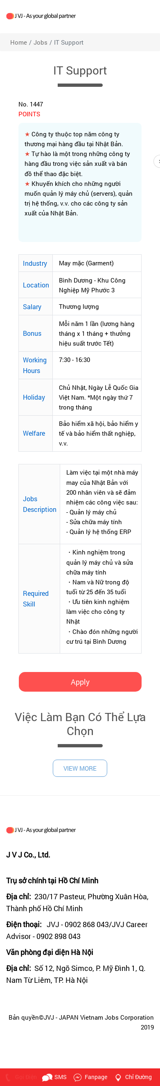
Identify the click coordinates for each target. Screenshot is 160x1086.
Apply (80, 682)
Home (18, 42)
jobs (40, 42)
